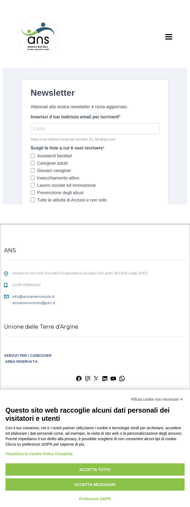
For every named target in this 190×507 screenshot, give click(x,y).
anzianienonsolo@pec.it (33, 303)
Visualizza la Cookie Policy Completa (39, 454)
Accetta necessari (95, 484)
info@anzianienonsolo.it (33, 296)
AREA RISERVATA (21, 361)
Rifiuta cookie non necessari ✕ (157, 399)
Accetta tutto (95, 469)
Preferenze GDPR (95, 499)
